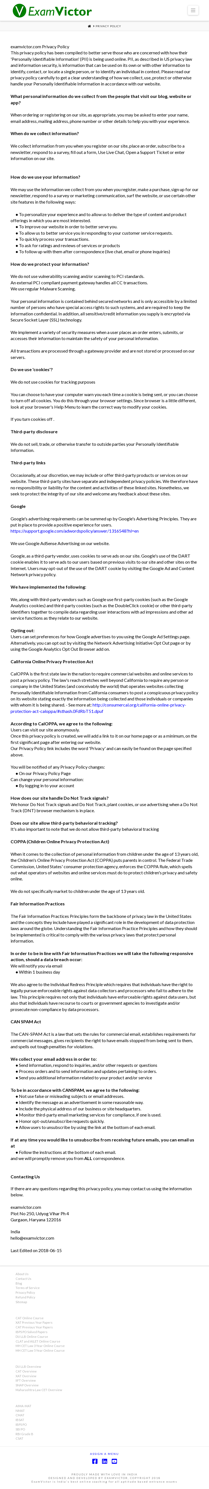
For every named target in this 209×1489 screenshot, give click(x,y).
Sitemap (21, 1302)
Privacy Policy (25, 1292)
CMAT (20, 1415)
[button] (193, 10)
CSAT (19, 1438)
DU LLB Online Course (32, 1336)
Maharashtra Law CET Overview (39, 1390)
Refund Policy (25, 1297)
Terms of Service (28, 1288)
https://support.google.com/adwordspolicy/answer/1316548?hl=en (75, 530)
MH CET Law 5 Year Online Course (40, 1350)
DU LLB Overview (28, 1366)
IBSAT (20, 1420)
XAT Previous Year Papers (34, 1322)
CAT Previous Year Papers (34, 1327)
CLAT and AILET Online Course (38, 1341)
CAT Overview (26, 1371)
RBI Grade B (24, 1434)
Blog (19, 1283)
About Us (22, 1274)
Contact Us (23, 1278)
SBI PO (20, 1429)
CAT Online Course (30, 1318)
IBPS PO (21, 1424)
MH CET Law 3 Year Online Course (40, 1346)
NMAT (20, 1410)
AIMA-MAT (23, 1406)
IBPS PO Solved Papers (32, 1332)
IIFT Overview (26, 1380)
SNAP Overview (27, 1385)
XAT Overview (26, 1376)
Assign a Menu (104, 1453)
